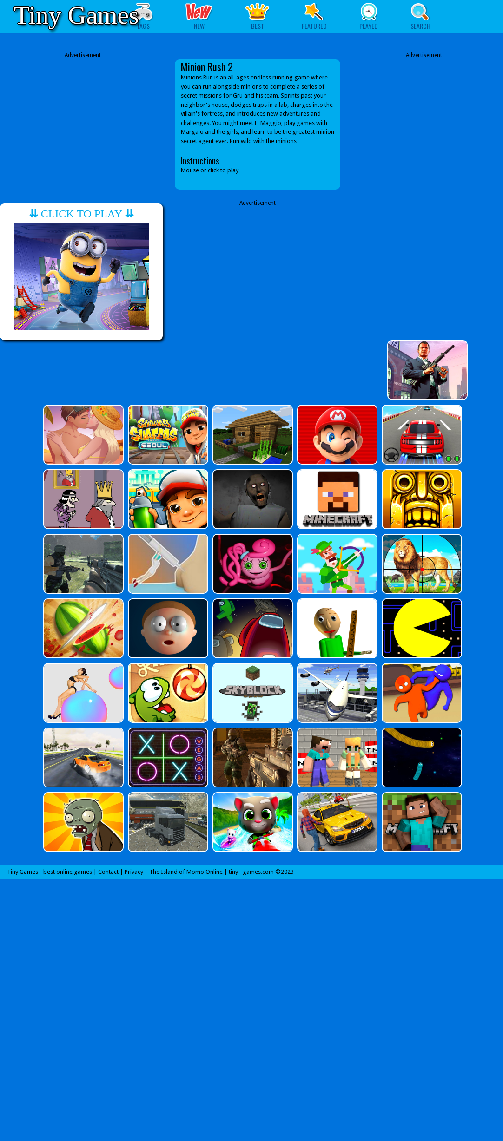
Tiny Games (76, 15)
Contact (108, 871)
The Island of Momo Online (186, 871)
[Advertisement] (83, 124)
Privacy (134, 871)
